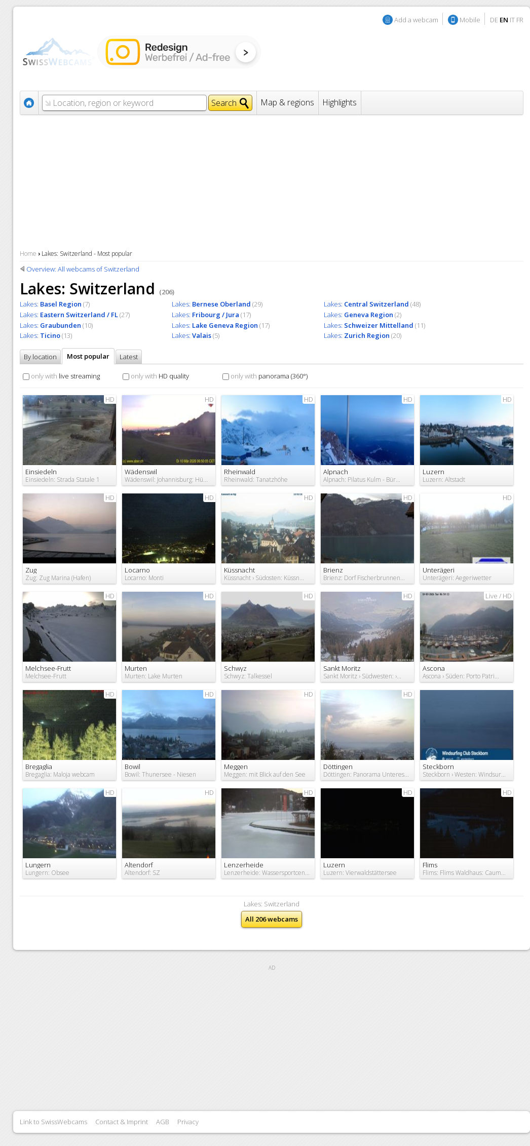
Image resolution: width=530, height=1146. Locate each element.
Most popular (88, 356)
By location (40, 356)
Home (28, 253)
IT (512, 19)
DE (494, 19)
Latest (129, 356)
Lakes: (51, 304)
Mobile (470, 19)
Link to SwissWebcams (53, 1121)
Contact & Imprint (121, 1121)
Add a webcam (416, 19)
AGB (162, 1121)
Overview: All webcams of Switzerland (82, 269)
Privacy (188, 1121)
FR (519, 19)
